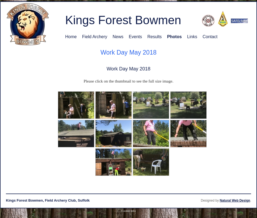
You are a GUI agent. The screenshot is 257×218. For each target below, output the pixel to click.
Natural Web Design (235, 200)
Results (154, 36)
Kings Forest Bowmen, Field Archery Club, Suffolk (48, 200)
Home (71, 36)
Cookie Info (128, 210)
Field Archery (94, 36)
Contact (210, 36)
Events (135, 36)
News (118, 36)
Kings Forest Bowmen (123, 20)
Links (192, 36)
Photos (174, 36)
